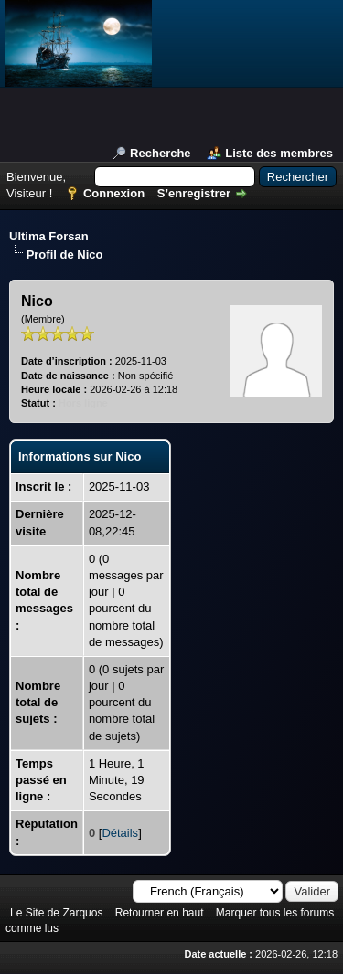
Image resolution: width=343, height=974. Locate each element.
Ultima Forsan (49, 236)
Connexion (114, 193)
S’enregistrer (193, 193)
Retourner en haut (159, 912)
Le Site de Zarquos (56, 912)
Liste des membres (279, 153)
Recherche (160, 153)
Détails (120, 833)
